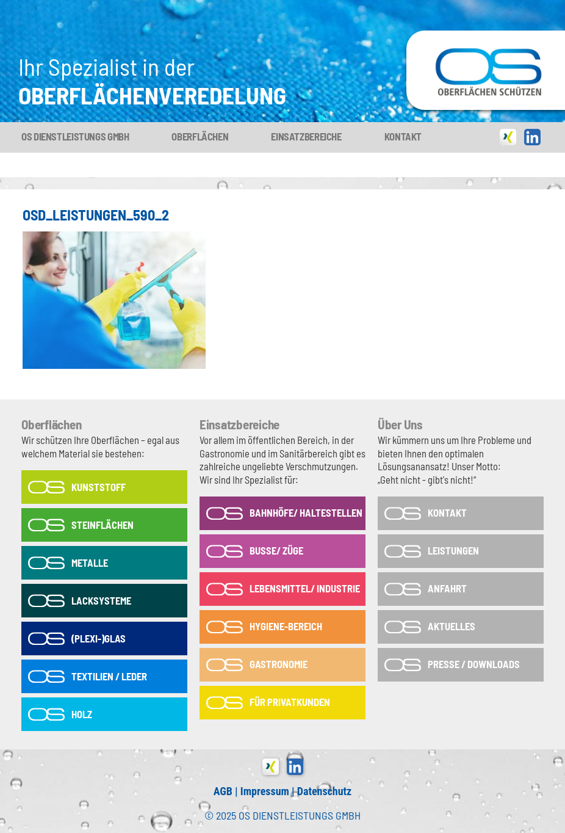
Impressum (264, 791)
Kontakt (403, 136)
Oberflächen (199, 136)
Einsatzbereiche (306, 136)
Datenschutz (324, 791)
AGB (223, 791)
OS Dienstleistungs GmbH (75, 136)
